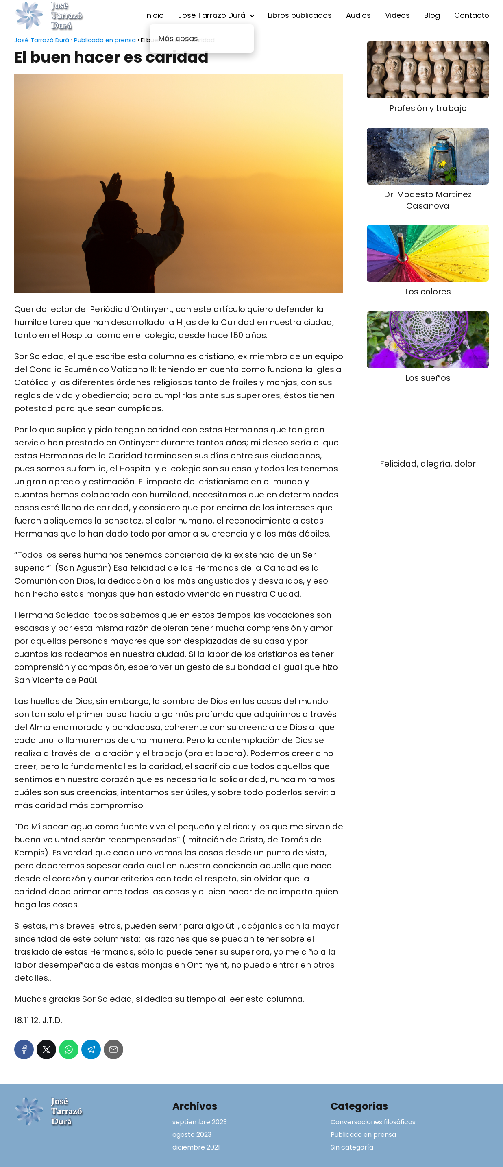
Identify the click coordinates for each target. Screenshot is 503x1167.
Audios (358, 15)
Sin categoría (352, 1147)
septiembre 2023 (199, 1122)
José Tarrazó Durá (211, 15)
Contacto (471, 15)
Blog (432, 15)
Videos (397, 15)
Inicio (154, 15)
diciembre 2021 (196, 1147)
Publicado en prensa (363, 1134)
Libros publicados (300, 15)
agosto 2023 (191, 1134)
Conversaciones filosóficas (373, 1122)
